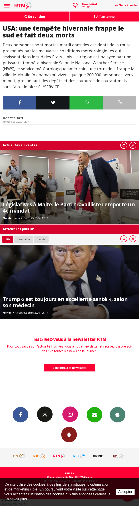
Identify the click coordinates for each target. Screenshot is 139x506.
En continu (35, 16)
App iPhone (117, 414)
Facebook (20, 414)
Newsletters (94, 414)
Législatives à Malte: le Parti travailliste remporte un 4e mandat (69, 207)
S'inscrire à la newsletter (69, 367)
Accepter (125, 492)
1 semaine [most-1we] (23, 239)
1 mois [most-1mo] (41, 239)
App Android (69, 434)
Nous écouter (128, 5)
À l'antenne (104, 16)
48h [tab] (8, 239)
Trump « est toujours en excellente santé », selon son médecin (65, 302)
